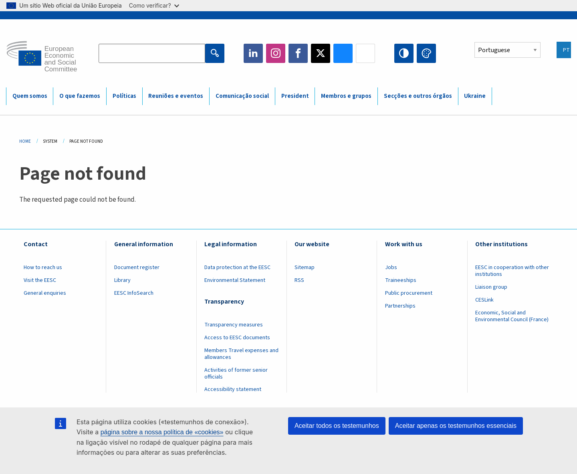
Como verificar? (154, 5)
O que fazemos (79, 96)
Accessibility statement (232, 389)
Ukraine (475, 96)
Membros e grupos (346, 96)
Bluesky (343, 53)
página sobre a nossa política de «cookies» (162, 432)
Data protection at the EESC (237, 267)
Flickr (365, 53)
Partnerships (400, 306)
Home (25, 141)
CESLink (484, 300)
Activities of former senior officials (236, 373)
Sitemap (305, 267)
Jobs (391, 267)
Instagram (275, 53)
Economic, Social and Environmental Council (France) (512, 316)
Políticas (124, 96)
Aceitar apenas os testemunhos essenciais (455, 425)
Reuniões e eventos (175, 96)
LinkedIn (253, 53)
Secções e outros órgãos (418, 96)
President (295, 96)
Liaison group (491, 287)
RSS (299, 280)
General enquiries (45, 293)
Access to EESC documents (237, 338)
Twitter (320, 53)
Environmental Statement (234, 280)
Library (122, 280)
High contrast (404, 53)
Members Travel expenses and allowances (241, 353)
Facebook (298, 53)
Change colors (426, 53)
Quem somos (29, 96)
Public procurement (408, 293)
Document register (136, 267)
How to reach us (43, 267)
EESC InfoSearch (133, 293)
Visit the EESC (40, 280)
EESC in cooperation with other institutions (512, 270)
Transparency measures (233, 325)
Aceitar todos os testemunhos (337, 425)
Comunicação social (242, 96)
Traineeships (400, 280)
